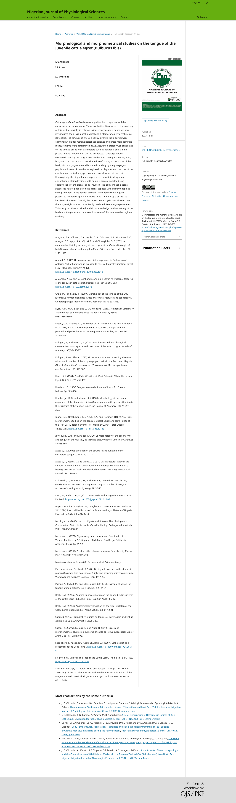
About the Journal (36, 17)
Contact (125, 17)
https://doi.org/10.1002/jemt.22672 (73, 286)
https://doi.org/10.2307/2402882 (72, 661)
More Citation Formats (154, 236)
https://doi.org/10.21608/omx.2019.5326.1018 (79, 271)
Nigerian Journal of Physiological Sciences (66, 11)
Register (196, 2)
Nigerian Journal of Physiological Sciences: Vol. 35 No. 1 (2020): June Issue (110, 758)
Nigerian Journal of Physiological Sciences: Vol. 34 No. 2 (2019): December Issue (118, 718)
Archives (89, 17)
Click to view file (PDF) (156, 120)
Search (202, 17)
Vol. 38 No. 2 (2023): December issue (93, 33)
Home (58, 33)
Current (75, 17)
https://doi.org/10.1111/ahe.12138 (86, 428)
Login (206, 2)
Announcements (107, 17)
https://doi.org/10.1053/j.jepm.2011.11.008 (87, 499)
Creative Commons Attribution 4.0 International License (160, 196)
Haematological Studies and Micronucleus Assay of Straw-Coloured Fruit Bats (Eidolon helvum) (120, 707)
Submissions (59, 17)
